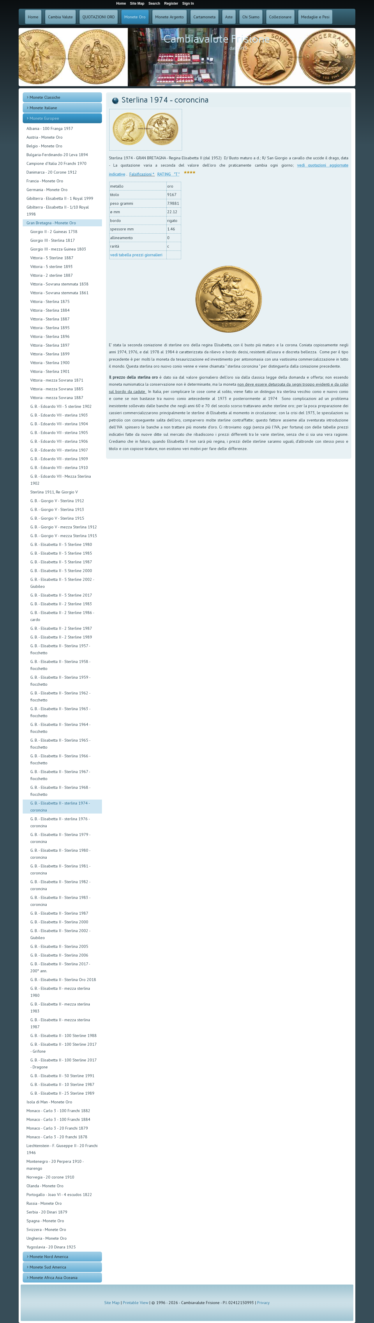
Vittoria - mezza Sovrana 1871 (56, 380)
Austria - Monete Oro (45, 137)
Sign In (188, 3)
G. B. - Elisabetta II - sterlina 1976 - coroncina (60, 822)
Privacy (263, 1302)
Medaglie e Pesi (315, 17)
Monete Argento (169, 17)
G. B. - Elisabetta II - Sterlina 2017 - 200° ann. (60, 967)
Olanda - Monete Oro (45, 1185)
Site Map (112, 1302)
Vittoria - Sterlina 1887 (50, 319)
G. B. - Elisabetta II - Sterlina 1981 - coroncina (60, 869)
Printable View (135, 1302)
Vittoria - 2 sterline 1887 (51, 275)
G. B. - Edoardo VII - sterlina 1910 (59, 467)
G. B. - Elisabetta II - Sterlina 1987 (59, 913)
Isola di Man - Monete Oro (49, 1102)
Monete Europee (44, 118)
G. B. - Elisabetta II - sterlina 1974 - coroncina (60, 806)
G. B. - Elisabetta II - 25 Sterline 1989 (62, 1093)
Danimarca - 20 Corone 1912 (52, 172)
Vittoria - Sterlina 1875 (50, 301)
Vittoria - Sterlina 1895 (50, 327)
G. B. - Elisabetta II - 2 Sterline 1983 (61, 603)
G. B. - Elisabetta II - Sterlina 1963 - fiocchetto (60, 712)
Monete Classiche (45, 97)
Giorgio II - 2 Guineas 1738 (53, 231)
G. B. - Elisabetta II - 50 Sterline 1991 (62, 1075)
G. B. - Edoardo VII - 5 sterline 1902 (61, 406)
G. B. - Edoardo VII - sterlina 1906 (59, 441)
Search (154, 3)
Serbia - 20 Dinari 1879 (47, 1212)
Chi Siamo (251, 17)
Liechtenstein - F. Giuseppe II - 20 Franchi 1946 (62, 1149)
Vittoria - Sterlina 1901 (50, 371)
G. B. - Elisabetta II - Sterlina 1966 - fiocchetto (60, 759)
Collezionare (280, 17)
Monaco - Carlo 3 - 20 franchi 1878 (57, 1136)
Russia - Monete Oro (44, 1203)
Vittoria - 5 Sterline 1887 (51, 257)
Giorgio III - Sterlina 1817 (52, 240)
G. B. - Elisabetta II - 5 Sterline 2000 (61, 570)
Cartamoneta (204, 17)
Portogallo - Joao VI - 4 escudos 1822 (59, 1194)
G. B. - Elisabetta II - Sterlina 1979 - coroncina (60, 838)
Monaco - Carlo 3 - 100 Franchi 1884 (58, 1119)
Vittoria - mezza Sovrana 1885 (56, 388)
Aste (229, 17)
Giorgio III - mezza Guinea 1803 (58, 249)
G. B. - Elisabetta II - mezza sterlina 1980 (60, 992)
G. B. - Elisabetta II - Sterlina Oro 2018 (63, 979)
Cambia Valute (60, 17)
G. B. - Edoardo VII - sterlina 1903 (59, 415)
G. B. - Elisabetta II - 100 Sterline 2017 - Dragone (63, 1063)
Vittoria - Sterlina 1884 (50, 310)
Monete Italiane (43, 107)
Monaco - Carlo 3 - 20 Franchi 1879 (57, 1128)
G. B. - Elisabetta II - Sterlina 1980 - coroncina (60, 854)
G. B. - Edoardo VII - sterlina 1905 (59, 432)
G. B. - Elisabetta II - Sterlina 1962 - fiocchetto (60, 696)
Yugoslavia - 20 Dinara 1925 (51, 1247)
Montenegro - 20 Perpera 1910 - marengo (55, 1165)
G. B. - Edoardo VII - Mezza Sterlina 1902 (60, 480)
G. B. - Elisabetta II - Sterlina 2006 (59, 955)
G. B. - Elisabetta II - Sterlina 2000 (59, 922)
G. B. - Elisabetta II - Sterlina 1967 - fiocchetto (60, 775)
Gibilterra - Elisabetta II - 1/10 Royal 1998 (58, 210)
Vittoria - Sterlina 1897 (50, 345)
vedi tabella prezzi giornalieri (136, 254)
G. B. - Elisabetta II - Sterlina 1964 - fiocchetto (60, 728)
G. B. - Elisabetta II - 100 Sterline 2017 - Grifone (63, 1048)
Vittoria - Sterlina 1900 (50, 362)
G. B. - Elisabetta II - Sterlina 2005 (59, 946)
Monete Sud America (48, 1267)
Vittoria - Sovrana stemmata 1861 (59, 292)
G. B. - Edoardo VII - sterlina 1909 (59, 458)
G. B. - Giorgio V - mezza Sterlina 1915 (63, 535)
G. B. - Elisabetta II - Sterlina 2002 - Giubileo (60, 934)
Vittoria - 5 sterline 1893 (51, 266)
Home (33, 17)
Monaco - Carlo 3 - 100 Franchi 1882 (58, 1110)
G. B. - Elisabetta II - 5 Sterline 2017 (61, 595)
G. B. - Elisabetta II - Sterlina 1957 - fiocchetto (60, 649)
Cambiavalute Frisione (216, 39)
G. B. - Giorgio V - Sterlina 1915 (57, 518)
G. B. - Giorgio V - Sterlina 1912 (57, 500)
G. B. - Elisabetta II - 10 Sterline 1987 (62, 1084)
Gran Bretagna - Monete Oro (51, 222)
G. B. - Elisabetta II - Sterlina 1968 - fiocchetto (60, 791)
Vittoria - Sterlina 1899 (50, 354)
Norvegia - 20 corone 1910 (50, 1177)
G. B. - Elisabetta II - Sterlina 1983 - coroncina (60, 901)
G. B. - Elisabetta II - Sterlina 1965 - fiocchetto (60, 744)
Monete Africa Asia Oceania (53, 1277)
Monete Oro (135, 17)
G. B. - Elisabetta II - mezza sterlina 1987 (60, 1023)
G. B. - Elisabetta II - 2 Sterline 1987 (61, 628)
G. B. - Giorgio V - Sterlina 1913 (57, 509)
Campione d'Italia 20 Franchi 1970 (57, 163)
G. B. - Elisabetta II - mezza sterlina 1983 (60, 1007)
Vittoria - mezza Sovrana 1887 (56, 397)
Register (171, 3)
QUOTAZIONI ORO (98, 17)
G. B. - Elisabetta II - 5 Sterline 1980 (61, 544)
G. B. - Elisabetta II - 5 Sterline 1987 (61, 562)
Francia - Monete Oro (45, 181)
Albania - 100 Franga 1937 (50, 128)
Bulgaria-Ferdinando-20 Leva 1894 (57, 154)
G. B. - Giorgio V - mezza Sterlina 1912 (63, 527)
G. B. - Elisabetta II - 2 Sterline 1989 (61, 637)
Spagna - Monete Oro (45, 1220)
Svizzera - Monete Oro (46, 1229)
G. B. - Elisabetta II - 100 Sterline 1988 (63, 1035)
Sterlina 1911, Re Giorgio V (54, 492)
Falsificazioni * (142, 174)
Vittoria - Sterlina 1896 (50, 336)
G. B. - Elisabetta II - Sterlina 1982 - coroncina (60, 885)
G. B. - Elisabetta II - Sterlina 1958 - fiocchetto (60, 665)
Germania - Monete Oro (47, 189)
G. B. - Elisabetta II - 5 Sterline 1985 (61, 553)
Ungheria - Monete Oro (47, 1238)
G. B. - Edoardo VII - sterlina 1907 (59, 450)
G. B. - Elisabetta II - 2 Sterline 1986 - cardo (62, 616)
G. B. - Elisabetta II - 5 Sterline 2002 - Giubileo (62, 583)
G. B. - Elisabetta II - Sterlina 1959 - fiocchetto (60, 681)
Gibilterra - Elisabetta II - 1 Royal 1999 (60, 198)
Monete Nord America (49, 1256)
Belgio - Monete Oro (44, 146)
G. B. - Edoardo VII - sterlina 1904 (59, 423)
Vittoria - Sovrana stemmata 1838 (59, 284)
